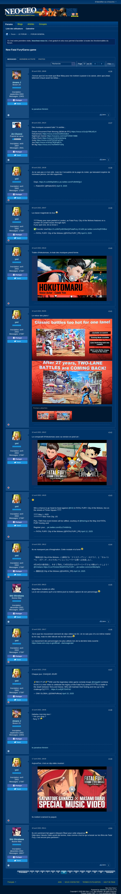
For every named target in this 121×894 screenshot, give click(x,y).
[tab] (12, 59)
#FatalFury (73, 229)
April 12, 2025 (87, 531)
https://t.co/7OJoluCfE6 (53, 567)
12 (76, 872)
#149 (110, 759)
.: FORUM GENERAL (37, 34)
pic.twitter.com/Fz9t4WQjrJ (70, 182)
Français (12, 882)
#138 (110, 168)
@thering (83, 521)
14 (88, 872)
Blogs (20, 24)
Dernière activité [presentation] (27, 59)
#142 (110, 432)
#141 (110, 311)
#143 (110, 496)
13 (82, 872)
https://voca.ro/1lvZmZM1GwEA (55, 134)
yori (17, 179)
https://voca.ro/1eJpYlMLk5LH (83, 132)
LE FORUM (22, 34)
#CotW (81, 229)
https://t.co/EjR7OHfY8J (61, 689)
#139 (110, 208)
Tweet (17, 104)
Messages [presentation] (11, 59)
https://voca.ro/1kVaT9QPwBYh (48, 142)
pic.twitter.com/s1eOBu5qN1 (88, 567)
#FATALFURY (68, 567)
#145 (110, 585)
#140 (110, 248)
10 (64, 872)
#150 (110, 828)
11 (70, 872)
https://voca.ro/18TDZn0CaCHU (50, 140)
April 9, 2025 (62, 186)
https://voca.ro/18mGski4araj (54, 138)
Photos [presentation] (41, 59)
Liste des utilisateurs (14, 29)
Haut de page (109, 882)
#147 (110, 670)
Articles (30, 24)
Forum (13, 34)
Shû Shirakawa (16, 596)
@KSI (70, 508)
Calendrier (30, 29)
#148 (110, 710)
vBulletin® (103, 890)
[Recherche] (63, 64)
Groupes (43, 24)
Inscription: (16, 92)
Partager (17, 100)
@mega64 (96, 682)
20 (101, 872)
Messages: (13, 96)
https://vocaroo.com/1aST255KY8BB (62, 136)
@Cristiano (38, 567)
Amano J (16, 82)
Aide (60, 882)
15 (95, 872)
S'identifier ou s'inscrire (105, 2)
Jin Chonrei (16, 134)
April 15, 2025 (68, 693)
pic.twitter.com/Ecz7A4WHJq (59, 527)
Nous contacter (72, 882)
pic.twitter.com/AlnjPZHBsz (96, 229)
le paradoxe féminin (40, 109)
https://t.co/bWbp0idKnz (49, 182)
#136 (110, 72)
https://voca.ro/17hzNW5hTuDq (51, 144)
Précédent (23, 872)
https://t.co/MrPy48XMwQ (58, 229)
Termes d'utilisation (91, 882)
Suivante (109, 872)
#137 (110, 123)
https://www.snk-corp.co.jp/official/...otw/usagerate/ (53, 643)
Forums (9, 24)
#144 (110, 545)
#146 (110, 630)
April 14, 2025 (79, 571)
